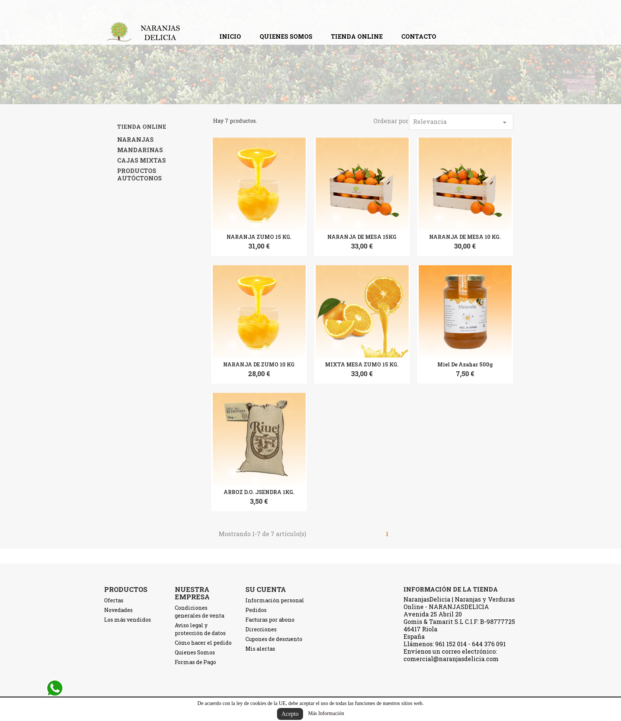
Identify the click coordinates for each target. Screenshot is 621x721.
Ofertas (113, 600)
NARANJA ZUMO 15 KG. (259, 236)
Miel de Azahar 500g (465, 364)
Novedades (118, 609)
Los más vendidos (127, 619)
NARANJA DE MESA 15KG (361, 236)
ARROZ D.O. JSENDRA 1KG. (259, 492)
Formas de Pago (195, 662)
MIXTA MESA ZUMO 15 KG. (362, 364)
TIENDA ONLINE (357, 36)
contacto (418, 36)
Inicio (230, 36)
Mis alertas (260, 648)
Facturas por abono (270, 619)
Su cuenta (265, 589)
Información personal (274, 600)
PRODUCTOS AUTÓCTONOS (139, 174)
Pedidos (256, 609)
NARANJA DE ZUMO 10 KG (259, 364)
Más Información (326, 713)
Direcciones (261, 629)
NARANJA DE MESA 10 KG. (465, 236)
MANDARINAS (140, 150)
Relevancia (461, 122)
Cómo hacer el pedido (203, 642)
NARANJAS (135, 139)
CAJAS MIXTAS (141, 160)
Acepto (290, 714)
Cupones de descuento (273, 639)
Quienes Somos (286, 36)
